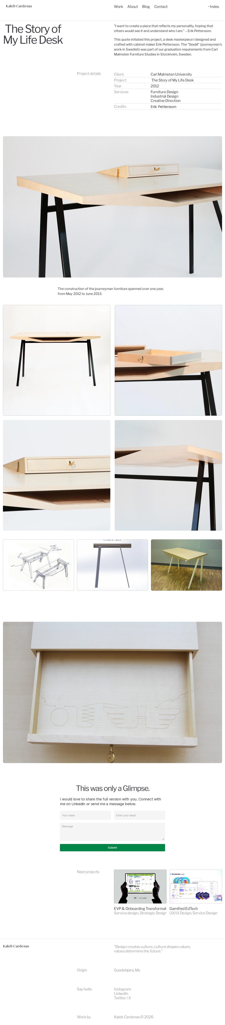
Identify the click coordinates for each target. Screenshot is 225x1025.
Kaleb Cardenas (19, 6)
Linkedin (78, 804)
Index (214, 6)
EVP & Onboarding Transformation (142, 908)
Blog (146, 6)
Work (118, 6)
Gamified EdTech (183, 908)
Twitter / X (122, 998)
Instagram (122, 989)
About (132, 6)
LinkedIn (121, 993)
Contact (161, 6)
